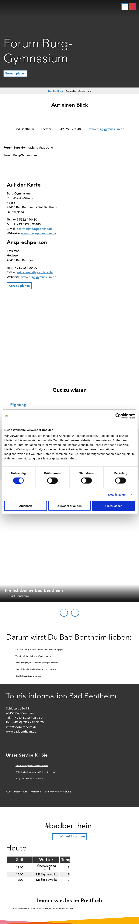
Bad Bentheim (55, 90)
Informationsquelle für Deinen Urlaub (32, 765)
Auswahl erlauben (69, 505)
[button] (132, 6)
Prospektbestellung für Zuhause (29, 779)
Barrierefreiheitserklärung (58, 791)
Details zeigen (117, 494)
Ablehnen (25, 505)
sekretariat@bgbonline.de (35, 229)
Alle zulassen (113, 505)
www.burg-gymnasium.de (106, 129)
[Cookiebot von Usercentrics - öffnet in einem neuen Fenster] (118, 416)
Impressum (35, 791)
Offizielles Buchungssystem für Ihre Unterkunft (36, 772)
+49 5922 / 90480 (70, 129)
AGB (8, 791)
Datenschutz (20, 791)
